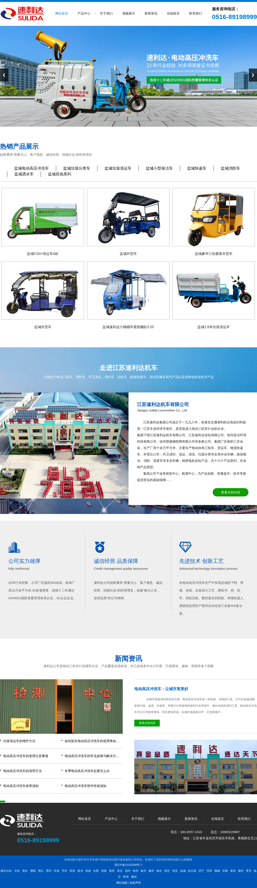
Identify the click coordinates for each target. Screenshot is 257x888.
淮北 (120, 870)
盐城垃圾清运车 (118, 168)
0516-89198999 (234, 16)
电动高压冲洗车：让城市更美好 (161, 689)
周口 (40, 870)
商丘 (25, 870)
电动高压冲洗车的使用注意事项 (25, 756)
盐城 (183, 870)
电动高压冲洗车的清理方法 (22, 771)
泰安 (233, 870)
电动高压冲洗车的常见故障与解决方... (92, 756)
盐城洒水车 (24, 174)
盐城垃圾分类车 (76, 168)
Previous (4, 75)
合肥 (96, 870)
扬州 (151, 870)
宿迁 (167, 870)
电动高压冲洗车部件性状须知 (85, 786)
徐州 (135, 870)
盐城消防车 (230, 168)
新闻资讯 (128, 658)
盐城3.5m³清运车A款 (43, 253)
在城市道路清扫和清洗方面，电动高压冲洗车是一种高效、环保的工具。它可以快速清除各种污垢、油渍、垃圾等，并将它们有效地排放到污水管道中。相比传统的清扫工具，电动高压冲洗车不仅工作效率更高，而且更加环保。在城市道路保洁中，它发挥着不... (195, 706)
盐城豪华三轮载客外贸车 (214, 253)
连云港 (192, 870)
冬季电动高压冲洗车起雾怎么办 (87, 771)
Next (253, 75)
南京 (159, 870)
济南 (225, 870)
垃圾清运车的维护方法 (19, 741)
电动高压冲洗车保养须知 (21, 786)
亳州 (112, 870)
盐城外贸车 (128, 253)
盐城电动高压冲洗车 (31, 168)
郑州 (72, 870)
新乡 (80, 870)
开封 (64, 870)
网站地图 (121, 882)
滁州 (134, 876)
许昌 (56, 870)
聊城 (217, 870)
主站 (17, 870)
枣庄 (248, 870)
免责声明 (135, 882)
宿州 (127, 870)
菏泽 (209, 870)
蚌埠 (126, 876)
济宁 (201, 870)
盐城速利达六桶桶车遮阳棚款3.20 (128, 327)
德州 (241, 870)
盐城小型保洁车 (159, 168)
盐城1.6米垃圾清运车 (213, 327)
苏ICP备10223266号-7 (128, 864)
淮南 (88, 870)
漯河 (48, 870)
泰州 (143, 870)
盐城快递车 (196, 168)
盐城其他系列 (59, 174)
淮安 (175, 870)
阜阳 (104, 870)
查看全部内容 (230, 492)
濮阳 (33, 870)
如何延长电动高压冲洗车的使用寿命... (92, 741)
